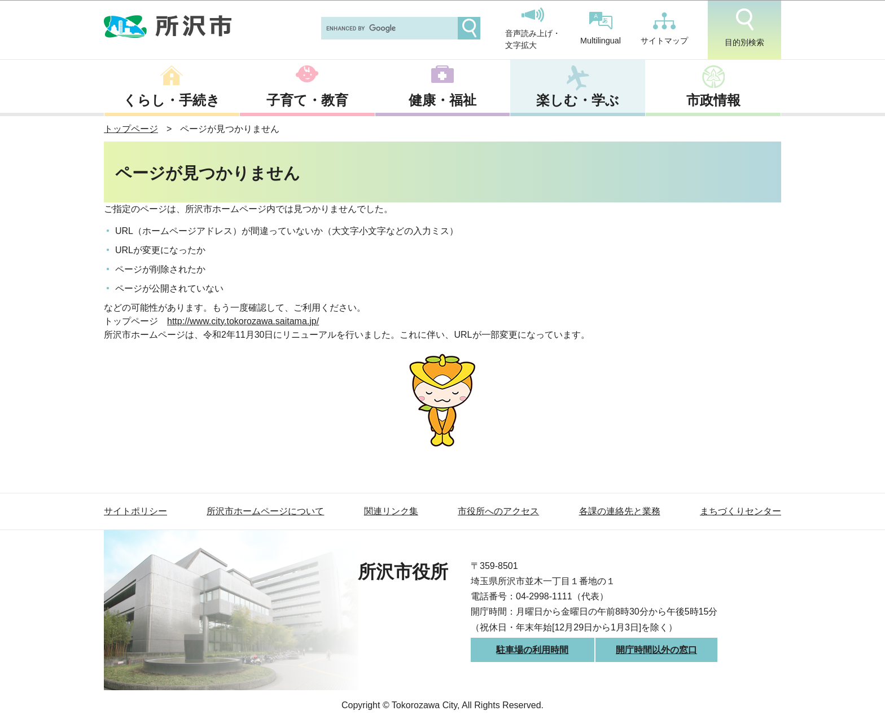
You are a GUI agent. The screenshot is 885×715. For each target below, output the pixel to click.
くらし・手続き (171, 100)
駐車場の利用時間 (532, 650)
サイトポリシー (135, 511)
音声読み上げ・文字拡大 (532, 28)
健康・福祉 (442, 100)
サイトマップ (664, 28)
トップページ (131, 129)
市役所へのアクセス (498, 511)
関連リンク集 (391, 511)
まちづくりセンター (740, 511)
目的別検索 (744, 27)
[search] (388, 28)
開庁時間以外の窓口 (656, 650)
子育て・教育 (307, 100)
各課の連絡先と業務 (619, 511)
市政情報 (713, 100)
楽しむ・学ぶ (577, 100)
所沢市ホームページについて (265, 511)
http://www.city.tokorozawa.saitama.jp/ (243, 321)
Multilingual (600, 28)
